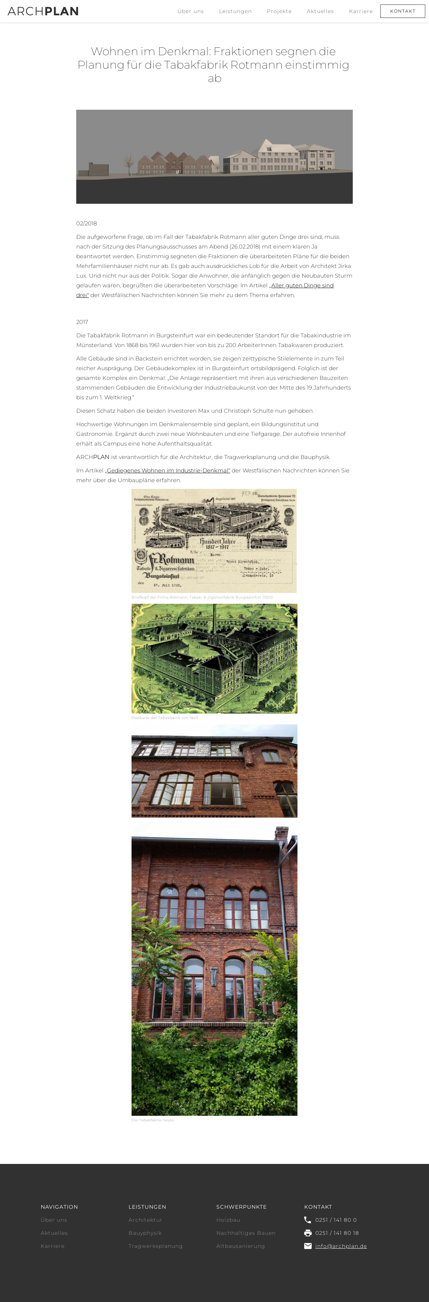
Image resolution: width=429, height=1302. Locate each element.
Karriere (361, 11)
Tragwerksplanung (156, 1246)
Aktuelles (320, 11)
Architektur (146, 1220)
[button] (235, 11)
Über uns (191, 11)
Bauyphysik (145, 1233)
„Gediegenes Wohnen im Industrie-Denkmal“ (167, 470)
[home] (42, 8)
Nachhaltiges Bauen (246, 1233)
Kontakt (403, 11)
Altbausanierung (240, 1246)
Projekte (279, 11)
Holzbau (228, 1220)
